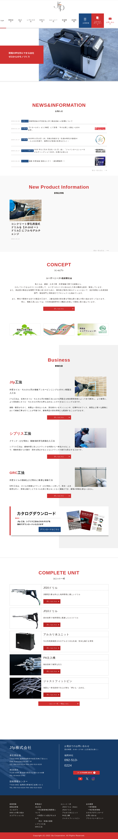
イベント (25, 161)
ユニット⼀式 (66, 804)
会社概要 (89, 804)
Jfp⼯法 (38, 807)
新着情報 (13, 804)
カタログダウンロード (95, 812)
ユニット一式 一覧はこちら (59, 703)
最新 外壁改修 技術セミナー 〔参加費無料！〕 (47, 161)
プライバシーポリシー (95, 818)
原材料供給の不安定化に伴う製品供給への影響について (51, 121)
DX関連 (24, 128)
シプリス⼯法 (40, 824)
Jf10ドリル (66, 810)
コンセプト (14, 810)
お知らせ (25, 121)
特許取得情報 (95, 810)
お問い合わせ (91, 815)
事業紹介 (38, 804)
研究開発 (93, 807)
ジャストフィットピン (71, 818)
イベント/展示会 (27, 150)
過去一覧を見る (97, 170)
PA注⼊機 (66, 815)
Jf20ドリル (66, 807)
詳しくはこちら (59, 308)
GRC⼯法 (39, 827)
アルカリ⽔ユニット (70, 812)
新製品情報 (14, 807)
